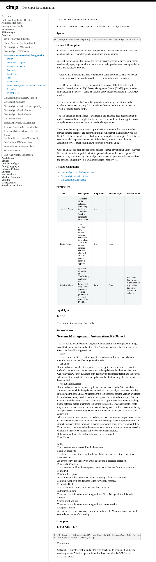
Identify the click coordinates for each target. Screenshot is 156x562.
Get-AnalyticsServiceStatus (17, 114)
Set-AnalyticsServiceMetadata (19, 146)
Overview (6, 16)
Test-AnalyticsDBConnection (18, 155)
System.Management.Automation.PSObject (26, 85)
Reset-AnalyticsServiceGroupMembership (21, 136)
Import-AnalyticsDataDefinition (19, 122)
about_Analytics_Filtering (17, 38)
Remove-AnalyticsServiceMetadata (21, 127)
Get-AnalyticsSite (12, 118)
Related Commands (15, 66)
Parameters (11, 70)
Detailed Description (16, 62)
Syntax (9, 59)
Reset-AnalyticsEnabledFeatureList (21, 131)
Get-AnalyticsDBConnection (18, 47)
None (8, 78)
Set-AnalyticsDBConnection (18, 142)
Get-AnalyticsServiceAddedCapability (23, 106)
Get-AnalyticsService (14, 102)
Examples (11, 89)
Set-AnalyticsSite (12, 150)
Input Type (11, 74)
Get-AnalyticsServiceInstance (18, 110)
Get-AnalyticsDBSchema (16, 51)
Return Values (13, 81)
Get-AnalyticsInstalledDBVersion (20, 97)
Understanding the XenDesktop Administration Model (17, 21)
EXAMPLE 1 (12, 93)
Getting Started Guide (12, 26)
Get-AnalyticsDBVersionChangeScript (24, 55)
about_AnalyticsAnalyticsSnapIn (20, 43)
